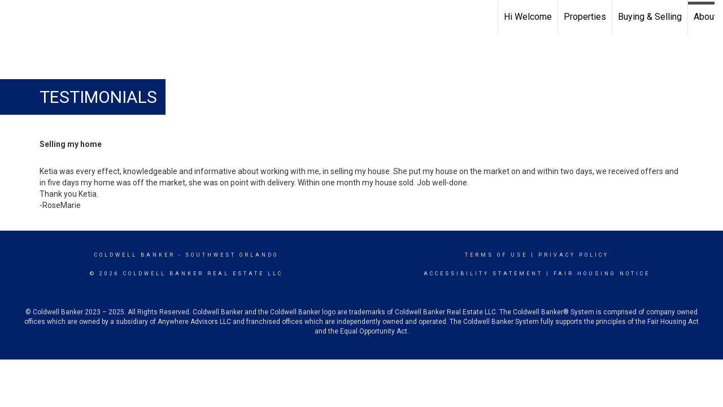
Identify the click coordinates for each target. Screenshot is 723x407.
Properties (585, 16)
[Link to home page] (14, 15)
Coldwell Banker (134, 255)
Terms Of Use (496, 255)
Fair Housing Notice (602, 273)
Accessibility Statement (483, 273)
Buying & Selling (650, 16)
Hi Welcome (528, 16)
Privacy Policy (573, 255)
